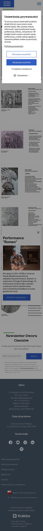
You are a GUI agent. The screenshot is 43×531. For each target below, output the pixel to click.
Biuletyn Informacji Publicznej (21, 493)
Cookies (4, 479)
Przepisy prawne (7, 469)
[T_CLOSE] (38, 233)
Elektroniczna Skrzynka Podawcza (21, 497)
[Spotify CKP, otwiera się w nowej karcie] (21, 449)
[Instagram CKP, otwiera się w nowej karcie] (25, 442)
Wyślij (34, 356)
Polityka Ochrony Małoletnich (13, 484)
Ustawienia (22, 75)
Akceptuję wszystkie (21, 62)
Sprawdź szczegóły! (17, 297)
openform (23, 526)
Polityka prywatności (9, 464)
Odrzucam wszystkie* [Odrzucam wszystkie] (21, 54)
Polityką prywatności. (27, 368)
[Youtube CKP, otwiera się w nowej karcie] (18, 442)
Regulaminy (6, 474)
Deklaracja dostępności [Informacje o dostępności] (10, 459)
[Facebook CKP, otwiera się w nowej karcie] (10, 442)
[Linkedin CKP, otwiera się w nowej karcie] (32, 442)
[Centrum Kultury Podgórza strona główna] (7, 3)
